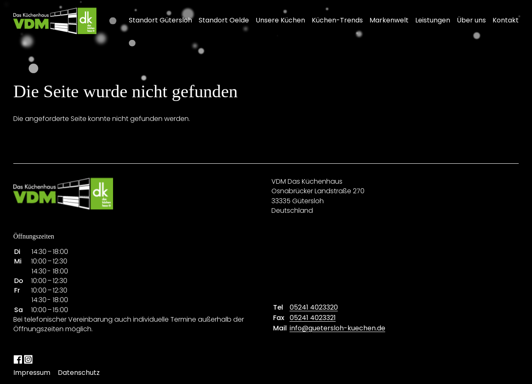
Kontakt (506, 20)
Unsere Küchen (280, 20)
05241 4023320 (314, 307)
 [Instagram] (28, 358)
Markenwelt (389, 20)
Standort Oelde (224, 20)
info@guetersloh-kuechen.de (337, 328)
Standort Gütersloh (160, 20)
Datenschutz (79, 372)
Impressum (31, 372)
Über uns (471, 20)
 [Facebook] (17, 358)
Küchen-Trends (337, 20)
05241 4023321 (313, 317)
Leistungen (432, 20)
